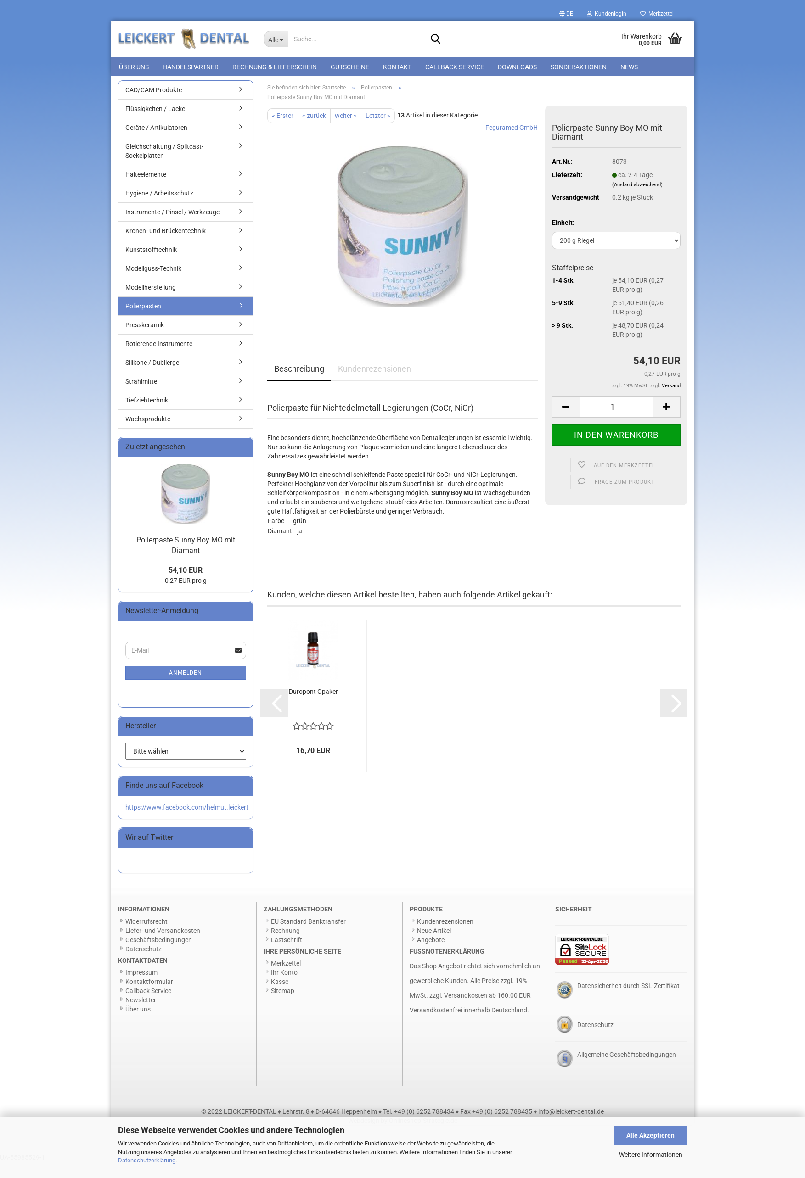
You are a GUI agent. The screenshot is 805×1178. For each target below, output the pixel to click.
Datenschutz (143, 964)
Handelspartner (191, 67)
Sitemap (282, 1007)
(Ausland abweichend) (637, 200)
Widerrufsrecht (146, 937)
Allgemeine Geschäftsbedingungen (626, 1070)
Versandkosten (465, 1011)
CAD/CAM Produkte (153, 106)
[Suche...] (276, 39)
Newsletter (140, 1016)
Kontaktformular (149, 997)
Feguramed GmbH (511, 143)
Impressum (141, 988)
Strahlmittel (141, 397)
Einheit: (563, 238)
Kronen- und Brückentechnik (165, 247)
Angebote (431, 955)
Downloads (517, 67)
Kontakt (397, 67)
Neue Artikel (434, 946)
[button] (566, 14)
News (629, 67)
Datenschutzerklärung (146, 1160)
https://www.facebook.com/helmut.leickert (186, 823)
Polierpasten (143, 322)
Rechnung (285, 946)
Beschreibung (299, 384)
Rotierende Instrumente (158, 359)
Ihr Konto (284, 988)
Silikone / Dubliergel (152, 378)
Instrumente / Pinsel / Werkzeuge (172, 228)
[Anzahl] (616, 422)
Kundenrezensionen (374, 384)
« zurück (314, 131)
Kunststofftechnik (151, 265)
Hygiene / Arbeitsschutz (159, 209)
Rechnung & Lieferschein (274, 67)
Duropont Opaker (313, 707)
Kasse (279, 997)
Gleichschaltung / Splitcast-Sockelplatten (164, 167)
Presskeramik (144, 341)
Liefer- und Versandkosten (162, 946)
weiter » (346, 131)
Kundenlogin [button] (606, 14)
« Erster (282, 131)
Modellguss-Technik (153, 284)
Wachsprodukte (147, 435)
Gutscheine (350, 67)
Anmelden (185, 688)
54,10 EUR (186, 586)
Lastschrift (286, 955)
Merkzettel (657, 14)
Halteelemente (145, 190)
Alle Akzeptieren (650, 1135)
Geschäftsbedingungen (158, 955)
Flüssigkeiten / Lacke (155, 124)
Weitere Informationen (650, 1154)
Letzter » (378, 131)
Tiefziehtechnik (146, 416)
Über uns (134, 67)
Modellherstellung (150, 303)
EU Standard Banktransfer (308, 937)
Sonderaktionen (579, 67)
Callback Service (454, 67)
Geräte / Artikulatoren (156, 143)
